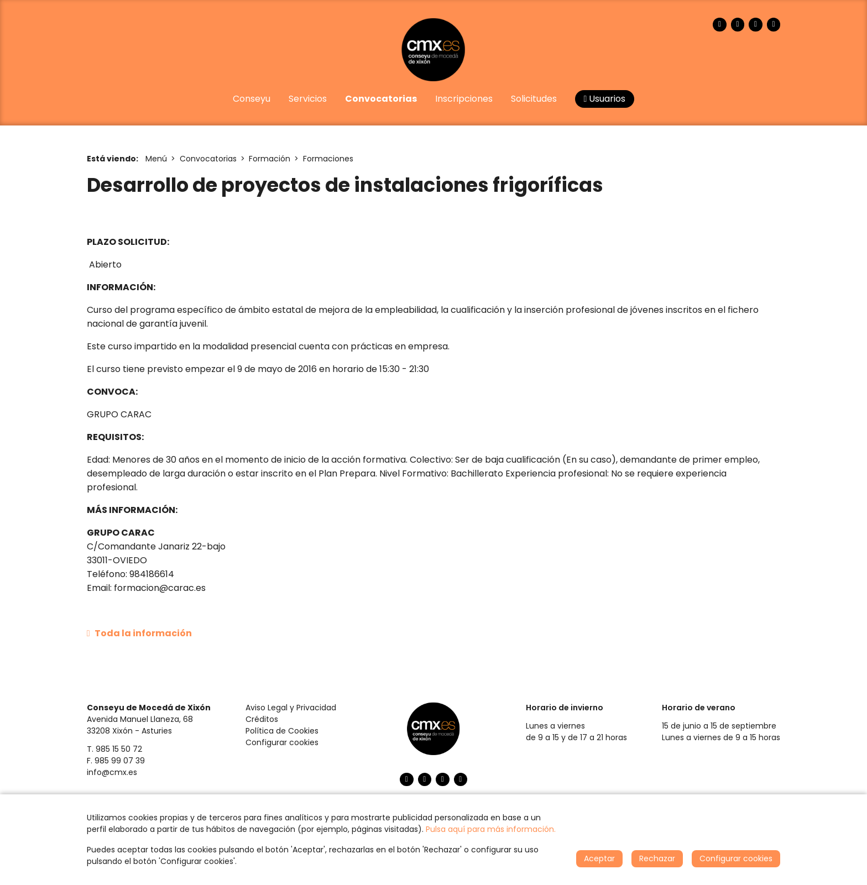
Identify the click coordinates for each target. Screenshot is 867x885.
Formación (269, 158)
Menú (156, 158)
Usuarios (605, 98)
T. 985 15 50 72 (114, 749)
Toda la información (139, 633)
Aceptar (599, 858)
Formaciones (328, 158)
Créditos (262, 719)
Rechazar (657, 858)
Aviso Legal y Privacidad (291, 707)
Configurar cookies (282, 742)
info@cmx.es (112, 772)
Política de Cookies (282, 730)
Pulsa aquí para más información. (491, 829)
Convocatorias (208, 158)
